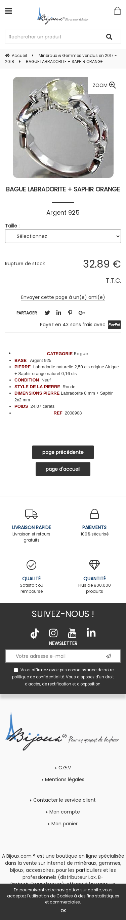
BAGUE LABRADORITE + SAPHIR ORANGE (63, 189)
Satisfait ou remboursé (31, 577)
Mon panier (64, 823)
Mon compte (64, 811)
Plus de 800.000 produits (95, 577)
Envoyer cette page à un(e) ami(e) (63, 297)
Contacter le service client (64, 800)
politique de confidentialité (38, 677)
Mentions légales (64, 779)
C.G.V (64, 767)
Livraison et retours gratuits (31, 526)
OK (63, 911)
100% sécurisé (95, 523)
